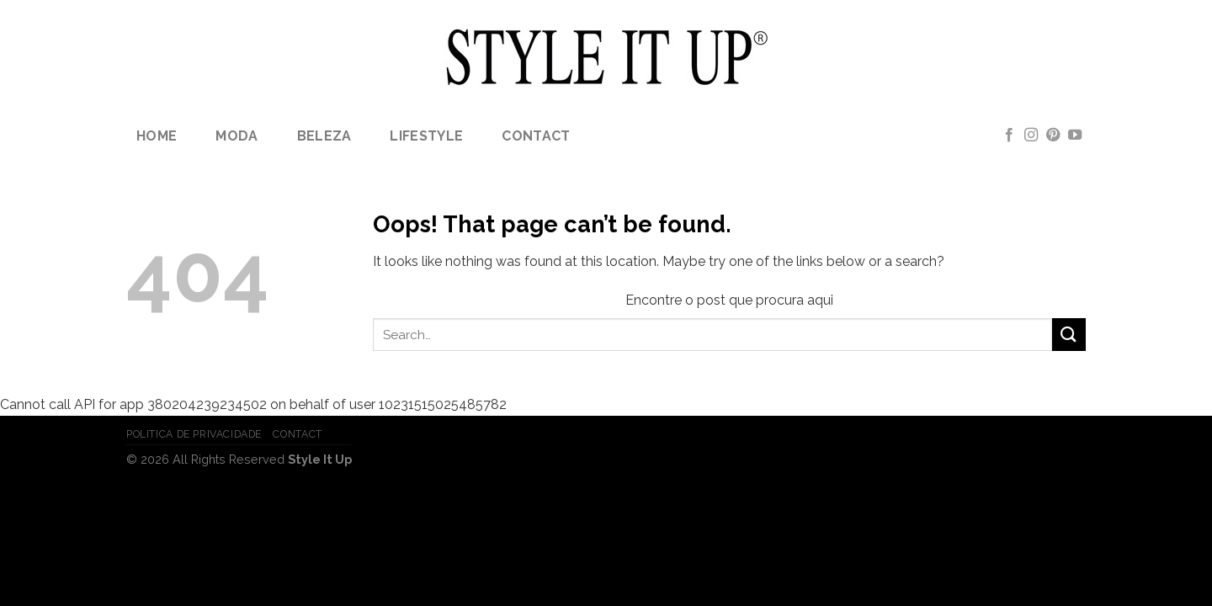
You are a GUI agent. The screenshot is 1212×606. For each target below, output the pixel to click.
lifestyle (426, 136)
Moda (236, 136)
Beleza (324, 136)
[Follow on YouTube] (1075, 135)
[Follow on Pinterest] (1053, 135)
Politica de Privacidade (194, 434)
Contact (536, 136)
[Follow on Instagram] (1031, 135)
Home (156, 136)
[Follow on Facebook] (1009, 135)
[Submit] (1069, 334)
